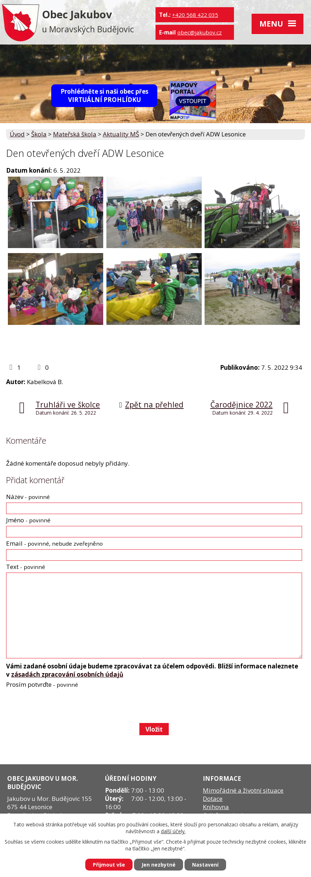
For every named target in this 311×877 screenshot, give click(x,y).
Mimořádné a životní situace (243, 790)
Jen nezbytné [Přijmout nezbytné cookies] (159, 864)
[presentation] (60, 705)
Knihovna (216, 807)
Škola (39, 134)
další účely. (173, 831)
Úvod (17, 134)
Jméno (28, 520)
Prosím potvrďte (42, 684)
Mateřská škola (74, 134)
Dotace (213, 798)
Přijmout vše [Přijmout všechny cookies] (109, 864)
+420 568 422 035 (195, 14)
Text (25, 567)
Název (28, 497)
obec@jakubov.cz (199, 32)
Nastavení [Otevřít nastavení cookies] (205, 864)
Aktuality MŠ (121, 134)
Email (54, 543)
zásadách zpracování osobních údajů (67, 674)
